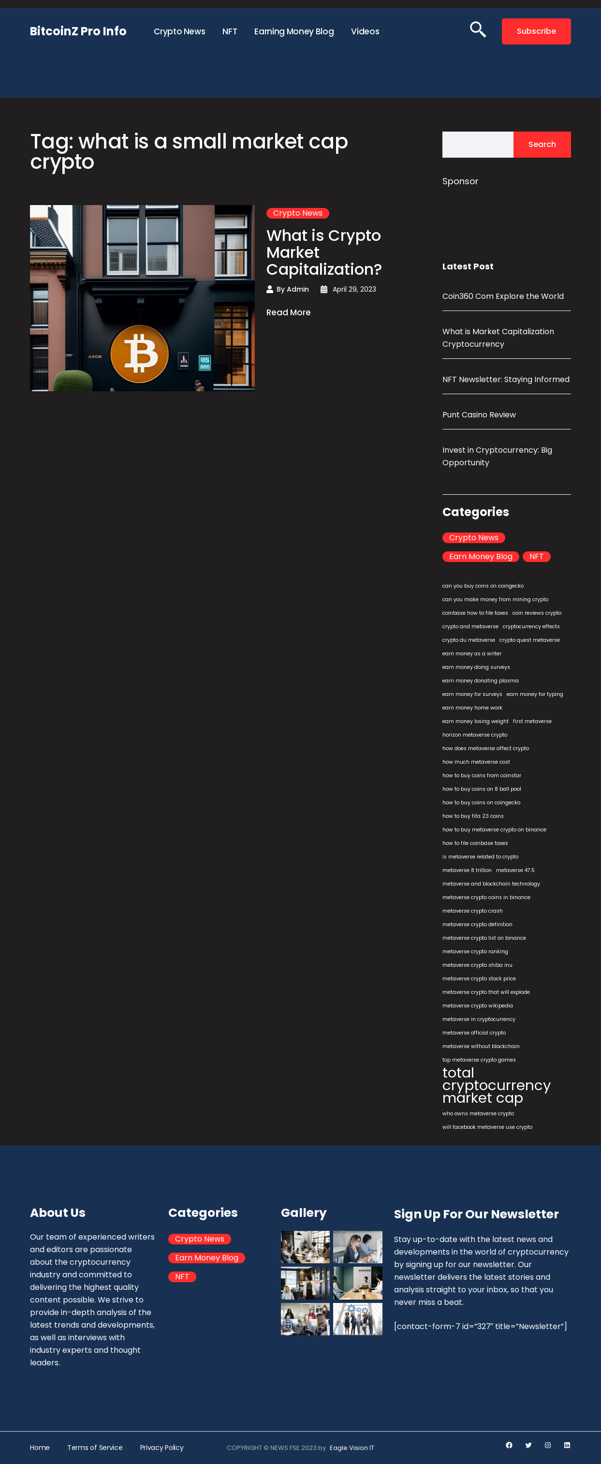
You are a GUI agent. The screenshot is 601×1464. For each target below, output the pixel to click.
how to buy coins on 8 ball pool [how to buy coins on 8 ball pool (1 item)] (481, 789)
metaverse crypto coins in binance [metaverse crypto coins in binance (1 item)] (486, 897)
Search (542, 144)
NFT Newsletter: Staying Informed (506, 379)
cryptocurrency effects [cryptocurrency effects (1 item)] (531, 626)
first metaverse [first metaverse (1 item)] (532, 721)
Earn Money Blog (481, 556)
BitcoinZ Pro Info (78, 31)
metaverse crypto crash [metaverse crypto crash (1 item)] (472, 911)
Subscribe (536, 31)
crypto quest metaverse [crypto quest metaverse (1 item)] (529, 640)
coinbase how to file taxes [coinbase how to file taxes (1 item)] (475, 613)
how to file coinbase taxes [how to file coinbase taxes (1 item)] (475, 843)
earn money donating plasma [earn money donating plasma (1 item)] (480, 680)
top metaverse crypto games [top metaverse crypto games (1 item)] (479, 1060)
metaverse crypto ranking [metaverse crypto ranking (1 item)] (475, 951)
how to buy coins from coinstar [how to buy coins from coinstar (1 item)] (481, 775)
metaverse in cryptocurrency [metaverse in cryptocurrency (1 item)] (478, 1019)
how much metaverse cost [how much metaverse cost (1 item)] (476, 762)
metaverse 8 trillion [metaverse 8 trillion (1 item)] (467, 870)
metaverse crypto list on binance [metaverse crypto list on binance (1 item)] (484, 938)
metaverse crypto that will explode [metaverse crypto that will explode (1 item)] (486, 992)
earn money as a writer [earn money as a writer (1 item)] (471, 653)
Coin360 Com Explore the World (503, 296)
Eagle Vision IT (352, 1447)
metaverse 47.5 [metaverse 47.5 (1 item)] (515, 870)
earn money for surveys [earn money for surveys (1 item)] (472, 694)
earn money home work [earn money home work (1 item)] (472, 707)
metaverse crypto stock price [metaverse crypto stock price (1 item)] (479, 978)
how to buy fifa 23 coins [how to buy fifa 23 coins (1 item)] (473, 816)
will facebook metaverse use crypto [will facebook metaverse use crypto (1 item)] (487, 1127)
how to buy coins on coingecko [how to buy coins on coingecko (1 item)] (481, 802)
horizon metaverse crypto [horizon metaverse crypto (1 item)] (474, 735)
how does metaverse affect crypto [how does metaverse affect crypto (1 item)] (485, 748)
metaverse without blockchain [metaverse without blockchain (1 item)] (481, 1046)
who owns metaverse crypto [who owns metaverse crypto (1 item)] (478, 1113)
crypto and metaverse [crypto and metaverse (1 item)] (470, 626)
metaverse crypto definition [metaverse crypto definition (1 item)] (477, 924)
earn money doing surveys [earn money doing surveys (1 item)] (476, 667)
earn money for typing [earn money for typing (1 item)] (535, 694)
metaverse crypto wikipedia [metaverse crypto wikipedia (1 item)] (477, 1005)
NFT (536, 556)
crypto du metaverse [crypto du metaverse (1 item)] (468, 640)
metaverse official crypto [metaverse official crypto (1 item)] (474, 1032)
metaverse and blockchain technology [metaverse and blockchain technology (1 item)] (491, 883)
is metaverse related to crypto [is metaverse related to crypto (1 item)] (480, 856)
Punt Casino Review (479, 414)
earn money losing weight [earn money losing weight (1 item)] (475, 721)
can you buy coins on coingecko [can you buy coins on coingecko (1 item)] (483, 586)
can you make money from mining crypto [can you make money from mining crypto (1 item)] (495, 599)
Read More (288, 313)
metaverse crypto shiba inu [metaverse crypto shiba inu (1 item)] (477, 965)
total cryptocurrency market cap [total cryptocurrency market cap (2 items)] (496, 1085)
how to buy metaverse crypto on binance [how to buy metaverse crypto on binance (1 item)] (494, 829)
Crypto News (297, 213)
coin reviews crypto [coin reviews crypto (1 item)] (537, 613)
